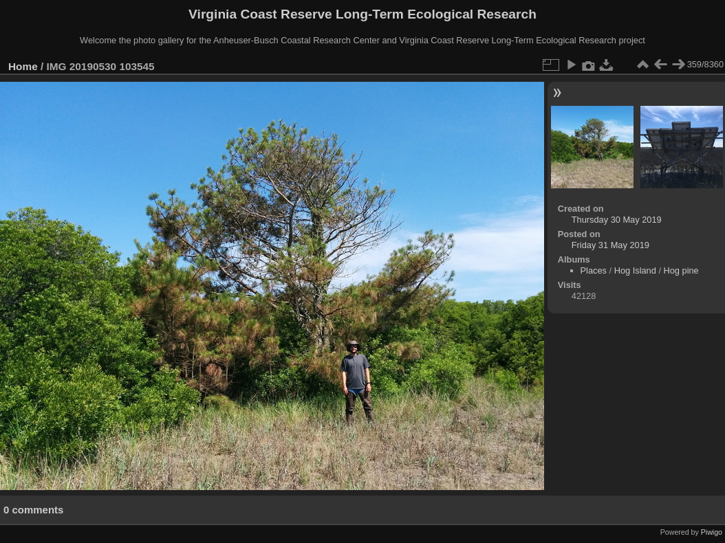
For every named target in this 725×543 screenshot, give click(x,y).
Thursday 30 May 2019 (617, 219)
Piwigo (711, 532)
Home (23, 66)
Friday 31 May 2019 (610, 245)
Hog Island (635, 270)
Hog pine (681, 270)
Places (594, 270)
